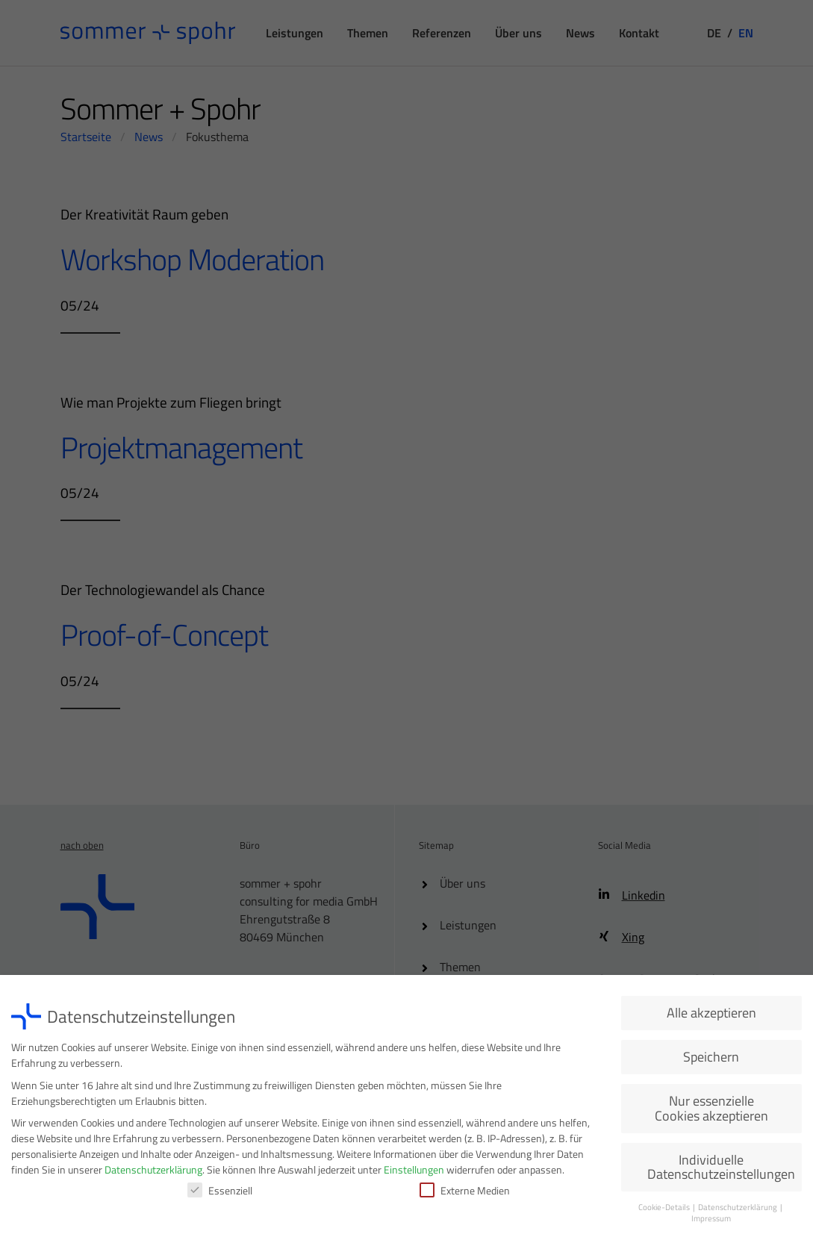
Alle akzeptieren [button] (711, 1016)
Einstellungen (414, 1173)
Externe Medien (465, 1194)
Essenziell (219, 1194)
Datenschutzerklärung (153, 1173)
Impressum (711, 1222)
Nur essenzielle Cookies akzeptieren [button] (711, 1111)
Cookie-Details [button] (664, 1211)
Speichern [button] (711, 1060)
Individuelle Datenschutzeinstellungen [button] (721, 1170)
